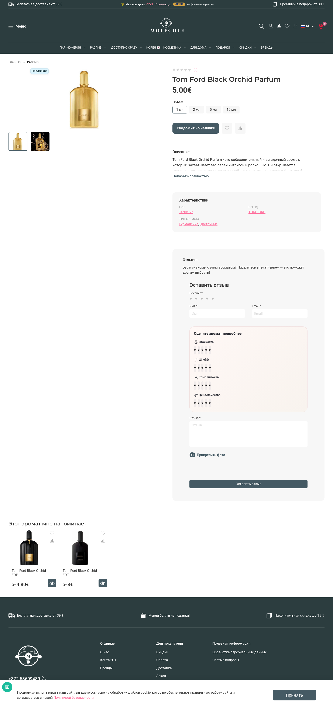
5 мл (213, 110)
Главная (14, 62)
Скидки (162, 650)
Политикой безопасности (74, 698)
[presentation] (221, 466)
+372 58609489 (24, 676)
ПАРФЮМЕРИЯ (70, 47)
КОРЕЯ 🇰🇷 (153, 47)
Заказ (161, 674)
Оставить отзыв (248, 479)
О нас (104, 650)
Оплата (162, 658)
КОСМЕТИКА (172, 47)
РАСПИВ (96, 47)
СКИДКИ (245, 47)
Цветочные (208, 224)
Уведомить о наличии (195, 128)
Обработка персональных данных (239, 650)
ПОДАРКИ (223, 47)
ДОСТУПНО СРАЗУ (124, 47)
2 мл (196, 110)
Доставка (164, 666)
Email (256, 306)
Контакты (108, 658)
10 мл (231, 110)
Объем (177, 102)
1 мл (179, 110)
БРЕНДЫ (267, 47)
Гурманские (188, 224)
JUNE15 (179, 4)
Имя (193, 306)
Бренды (106, 666)
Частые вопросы (225, 658)
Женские (186, 212)
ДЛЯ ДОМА (198, 47)
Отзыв (194, 413)
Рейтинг (196, 293)
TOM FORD (256, 212)
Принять (294, 695)
